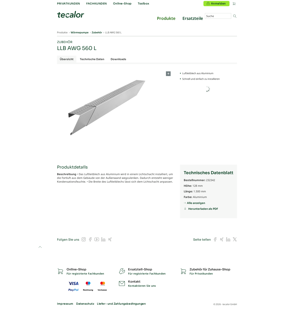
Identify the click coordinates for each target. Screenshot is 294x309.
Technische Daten (92, 59)
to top (40, 247)
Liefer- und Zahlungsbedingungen (121, 303)
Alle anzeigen (196, 203)
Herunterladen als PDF (203, 208)
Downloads (118, 59)
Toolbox (143, 3)
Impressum (65, 303)
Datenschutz (85, 303)
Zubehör (64, 42)
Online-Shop (122, 3)
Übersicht (67, 59)
